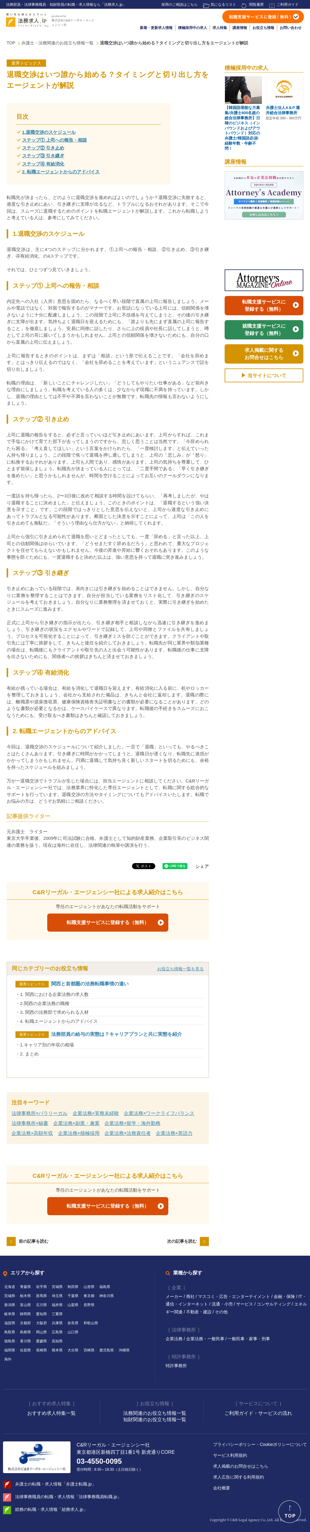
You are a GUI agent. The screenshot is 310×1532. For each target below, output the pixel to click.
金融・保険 (285, 1296)
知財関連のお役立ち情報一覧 (154, 1419)
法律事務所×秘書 (30, 1123)
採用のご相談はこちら (179, 4)
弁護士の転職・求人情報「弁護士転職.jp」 (55, 1484)
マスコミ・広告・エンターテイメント (234, 1296)
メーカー (175, 1296)
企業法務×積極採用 (79, 1133)
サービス (245, 1304)
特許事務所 (176, 1365)
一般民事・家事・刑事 (249, 1338)
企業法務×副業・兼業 (76, 1123)
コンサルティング (274, 1304)
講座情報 (239, 28)
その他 (221, 1311)
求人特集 (220, 28)
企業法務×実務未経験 (96, 1113)
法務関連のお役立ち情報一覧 (154, 1413)
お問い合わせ (291, 28)
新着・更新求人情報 (156, 28)
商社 (191, 1296)
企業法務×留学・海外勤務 (132, 1123)
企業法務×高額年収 (32, 1133)
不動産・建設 (199, 1311)
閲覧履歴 (256, 4)
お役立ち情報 (263, 28)
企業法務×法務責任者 (127, 1133)
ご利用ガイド (287, 4)
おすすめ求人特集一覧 (51, 1413)
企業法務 (175, 1338)
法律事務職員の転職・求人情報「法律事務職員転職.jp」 (68, 1496)
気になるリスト (223, 4)
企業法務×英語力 (174, 1133)
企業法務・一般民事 (206, 1338)
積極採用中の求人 (192, 28)
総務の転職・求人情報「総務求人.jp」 (51, 1509)
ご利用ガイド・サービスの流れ (258, 1413)
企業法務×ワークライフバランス (159, 1113)
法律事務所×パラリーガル (40, 1113)
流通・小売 (223, 1304)
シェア (202, 866)
